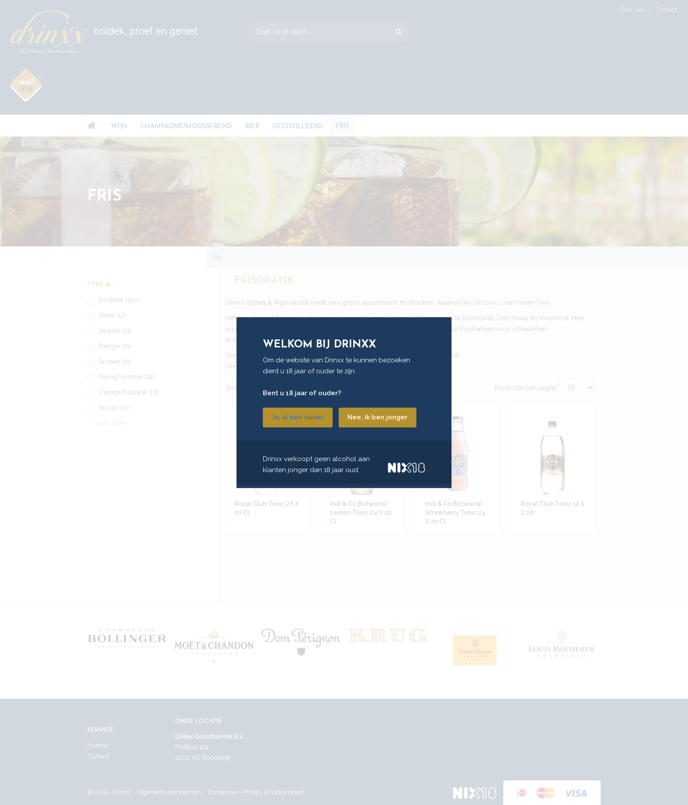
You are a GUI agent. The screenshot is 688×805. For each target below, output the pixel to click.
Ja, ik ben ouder (298, 417)
